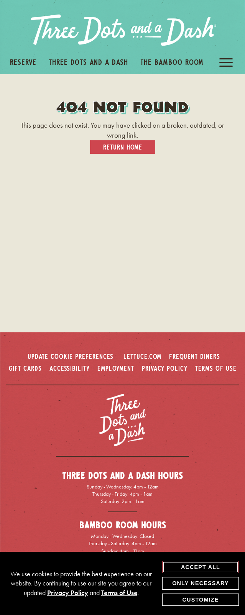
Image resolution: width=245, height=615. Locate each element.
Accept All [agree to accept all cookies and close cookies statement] (200, 567)
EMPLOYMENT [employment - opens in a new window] (115, 368)
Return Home (122, 146)
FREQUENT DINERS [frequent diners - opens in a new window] (194, 356)
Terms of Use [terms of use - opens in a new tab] (119, 593)
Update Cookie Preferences (70, 356)
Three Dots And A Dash (88, 62)
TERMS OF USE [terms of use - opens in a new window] (216, 368)
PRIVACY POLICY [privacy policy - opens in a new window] (164, 368)
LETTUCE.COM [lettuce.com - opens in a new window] (142, 356)
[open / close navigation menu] (226, 62)
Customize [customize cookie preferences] (201, 600)
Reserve (23, 62)
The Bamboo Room (172, 62)
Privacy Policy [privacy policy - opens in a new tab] (67, 593)
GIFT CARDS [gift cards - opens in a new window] (25, 368)
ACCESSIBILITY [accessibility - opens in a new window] (69, 368)
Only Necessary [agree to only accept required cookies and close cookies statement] (200, 583)
